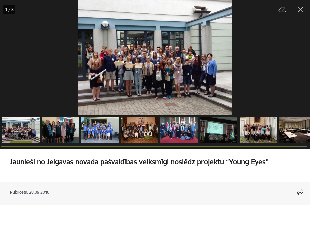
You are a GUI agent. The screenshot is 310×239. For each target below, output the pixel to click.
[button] (21, 130)
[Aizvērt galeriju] (300, 10)
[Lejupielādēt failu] (283, 10)
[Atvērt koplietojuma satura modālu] (300, 192)
